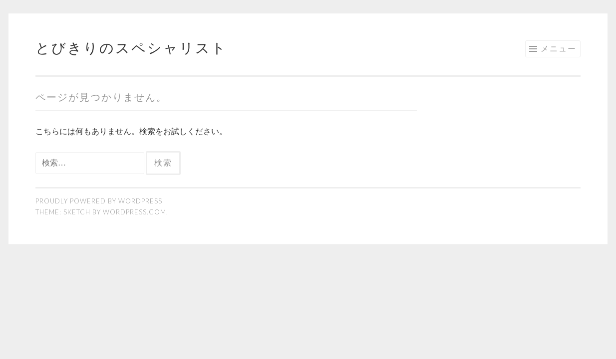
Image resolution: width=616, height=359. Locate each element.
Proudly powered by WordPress (98, 201)
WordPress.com (134, 212)
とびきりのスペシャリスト (131, 47)
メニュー (559, 48)
